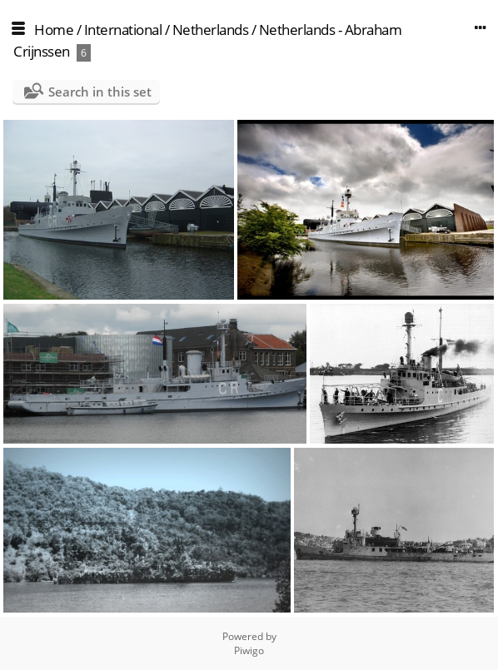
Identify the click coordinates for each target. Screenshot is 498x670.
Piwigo (249, 650)
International (123, 29)
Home (53, 29)
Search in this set (100, 91)
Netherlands (210, 29)
